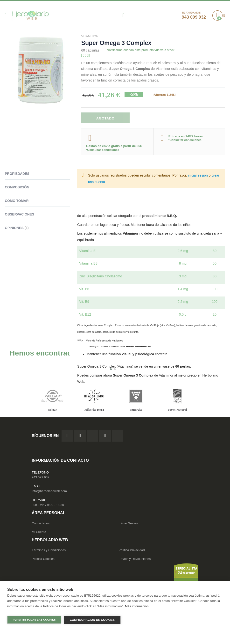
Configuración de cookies (92, 620)
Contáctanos (41, 525)
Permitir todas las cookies (34, 619)
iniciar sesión (198, 176)
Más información (136, 608)
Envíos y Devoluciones (135, 561)
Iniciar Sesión (128, 525)
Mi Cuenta (39, 534)
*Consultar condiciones (102, 151)
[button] (111, 371)
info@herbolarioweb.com (49, 493)
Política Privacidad (132, 552)
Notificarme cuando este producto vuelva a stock (143, 50)
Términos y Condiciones (49, 552)
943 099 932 (40, 480)
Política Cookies (43, 561)
